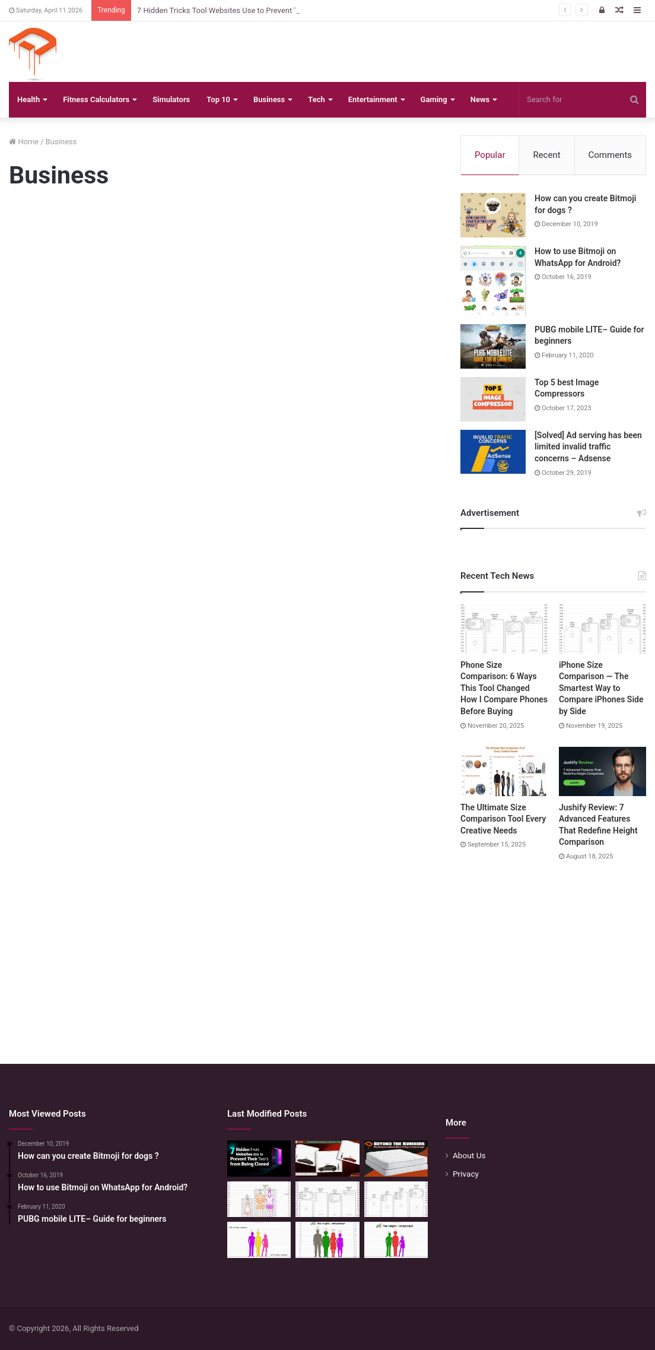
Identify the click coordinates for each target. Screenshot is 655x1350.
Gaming (434, 99)
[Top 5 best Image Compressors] (493, 399)
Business (269, 99)
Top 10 (218, 99)
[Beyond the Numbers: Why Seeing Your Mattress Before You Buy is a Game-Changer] (396, 1158)
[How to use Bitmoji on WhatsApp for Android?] (493, 281)
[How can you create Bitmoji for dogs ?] (493, 215)
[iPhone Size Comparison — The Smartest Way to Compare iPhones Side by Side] (602, 629)
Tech (316, 99)
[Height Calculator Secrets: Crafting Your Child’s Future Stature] (259, 1240)
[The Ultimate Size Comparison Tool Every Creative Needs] (504, 771)
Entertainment (373, 99)
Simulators (171, 99)
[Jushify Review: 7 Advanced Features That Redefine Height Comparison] (602, 771)
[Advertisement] (218, 301)
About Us (469, 1155)
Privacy (466, 1173)
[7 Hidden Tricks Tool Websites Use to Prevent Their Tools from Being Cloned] (259, 1158)
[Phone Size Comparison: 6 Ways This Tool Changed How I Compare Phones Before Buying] (504, 629)
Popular (490, 155)
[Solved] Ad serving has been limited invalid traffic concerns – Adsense (588, 446)
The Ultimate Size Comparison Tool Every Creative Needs (503, 819)
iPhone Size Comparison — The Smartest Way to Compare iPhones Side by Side (601, 688)
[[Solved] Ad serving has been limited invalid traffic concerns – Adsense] (493, 452)
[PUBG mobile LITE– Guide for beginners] (493, 346)
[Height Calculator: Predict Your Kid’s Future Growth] (396, 1240)
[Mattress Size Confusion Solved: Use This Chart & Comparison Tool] (259, 1199)
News (479, 99)
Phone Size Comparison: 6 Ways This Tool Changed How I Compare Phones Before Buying (504, 688)
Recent (546, 155)
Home (24, 141)
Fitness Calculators (96, 99)
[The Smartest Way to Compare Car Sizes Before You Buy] (327, 1158)
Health (28, 99)
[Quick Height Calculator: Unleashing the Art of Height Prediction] (327, 1240)
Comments (610, 155)
